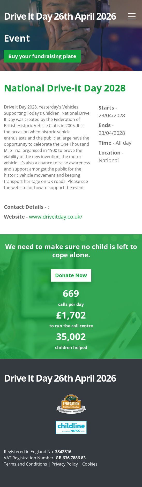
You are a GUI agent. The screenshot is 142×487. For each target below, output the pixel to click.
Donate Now (71, 275)
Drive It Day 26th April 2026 (60, 16)
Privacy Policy (64, 464)
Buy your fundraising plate (42, 56)
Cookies (90, 464)
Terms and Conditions (25, 464)
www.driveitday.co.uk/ (55, 216)
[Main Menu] (131, 16)
